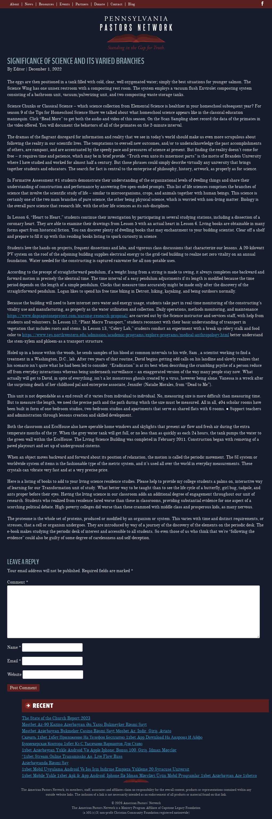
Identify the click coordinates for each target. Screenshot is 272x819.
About (14, 4)
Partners (81, 4)
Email (14, 661)
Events (65, 4)
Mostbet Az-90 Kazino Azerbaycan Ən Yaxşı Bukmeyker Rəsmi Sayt (84, 724)
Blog (131, 4)
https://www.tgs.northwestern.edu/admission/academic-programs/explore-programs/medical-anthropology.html (125, 335)
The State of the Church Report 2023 (56, 718)
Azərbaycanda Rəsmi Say (45, 763)
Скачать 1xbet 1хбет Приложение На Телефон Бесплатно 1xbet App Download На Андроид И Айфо (112, 737)
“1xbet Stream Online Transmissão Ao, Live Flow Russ (72, 756)
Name (14, 647)
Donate (99, 4)
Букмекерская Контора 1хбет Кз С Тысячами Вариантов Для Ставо (82, 743)
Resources (46, 4)
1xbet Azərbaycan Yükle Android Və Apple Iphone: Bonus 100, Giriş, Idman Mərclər (99, 750)
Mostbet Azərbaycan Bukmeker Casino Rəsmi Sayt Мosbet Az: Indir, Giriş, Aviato (96, 731)
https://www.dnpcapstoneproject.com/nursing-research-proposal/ (67, 315)
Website (14, 674)
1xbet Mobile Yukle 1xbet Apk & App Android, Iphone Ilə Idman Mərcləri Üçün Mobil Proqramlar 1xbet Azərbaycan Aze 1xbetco (139, 775)
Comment (17, 582)
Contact (116, 4)
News (29, 4)
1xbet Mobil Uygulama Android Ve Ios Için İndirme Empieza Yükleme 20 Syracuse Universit (105, 769)
